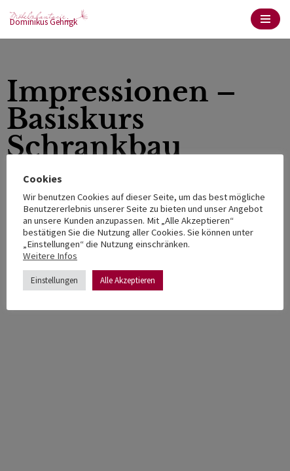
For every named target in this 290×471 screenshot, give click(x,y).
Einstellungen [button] (54, 280)
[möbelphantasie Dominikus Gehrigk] (49, 19)
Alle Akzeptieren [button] (127, 280)
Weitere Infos (50, 256)
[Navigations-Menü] (265, 19)
